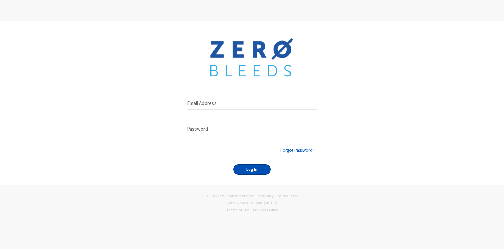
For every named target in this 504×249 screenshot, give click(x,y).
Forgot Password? (297, 150)
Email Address (202, 103)
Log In (251, 169)
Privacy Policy (265, 209)
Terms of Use (238, 209)
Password (197, 129)
